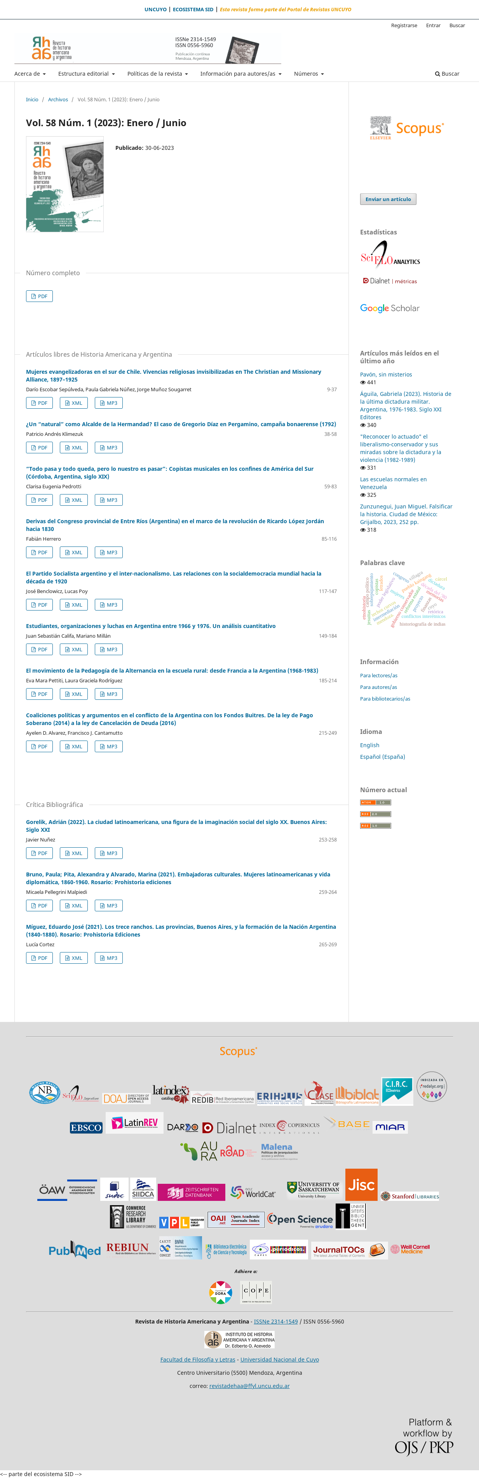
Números (307, 73)
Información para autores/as (238, 73)
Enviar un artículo (388, 199)
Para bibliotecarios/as (385, 698)
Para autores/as (378, 686)
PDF (42, 296)
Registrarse (404, 25)
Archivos (58, 99)
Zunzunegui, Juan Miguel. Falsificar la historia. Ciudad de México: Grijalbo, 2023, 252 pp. (406, 514)
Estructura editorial (84, 73)
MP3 (111, 402)
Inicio (32, 99)
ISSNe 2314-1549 (276, 1321)
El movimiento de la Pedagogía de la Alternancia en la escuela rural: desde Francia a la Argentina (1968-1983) (172, 670)
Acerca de (28, 73)
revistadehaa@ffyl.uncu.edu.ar (249, 1386)
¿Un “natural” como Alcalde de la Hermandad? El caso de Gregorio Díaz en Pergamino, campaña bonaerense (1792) (181, 424)
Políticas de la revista (155, 73)
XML (76, 402)
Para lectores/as (378, 675)
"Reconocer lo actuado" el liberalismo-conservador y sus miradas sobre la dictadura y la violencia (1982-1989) (400, 448)
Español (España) (382, 756)
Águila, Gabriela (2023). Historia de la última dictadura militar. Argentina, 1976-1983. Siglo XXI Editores (405, 405)
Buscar (447, 73)
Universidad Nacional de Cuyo (279, 1359)
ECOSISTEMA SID (193, 9)
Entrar (433, 25)
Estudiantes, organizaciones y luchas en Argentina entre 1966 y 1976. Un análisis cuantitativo (151, 626)
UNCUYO (156, 9)
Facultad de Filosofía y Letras (197, 1359)
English (370, 745)
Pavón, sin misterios (386, 374)
